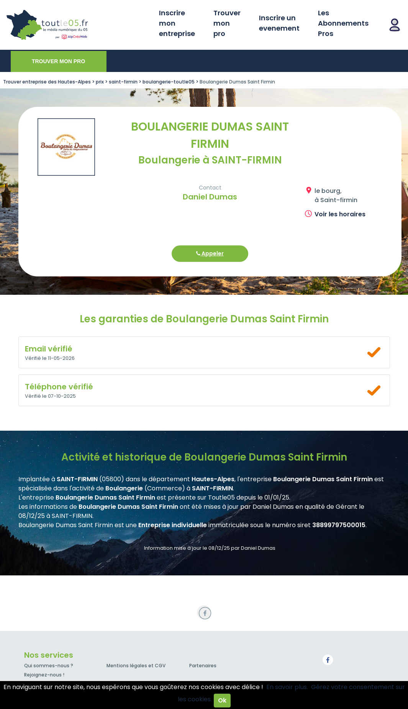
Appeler (210, 253)
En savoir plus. (287, 687)
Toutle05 (76, 25)
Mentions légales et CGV (136, 665)
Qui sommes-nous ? (48, 665)
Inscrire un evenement (279, 23)
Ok (222, 700)
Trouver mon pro (227, 23)
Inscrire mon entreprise (177, 23)
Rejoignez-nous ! (44, 674)
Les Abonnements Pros (343, 23)
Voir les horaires (340, 214)
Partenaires (202, 665)
